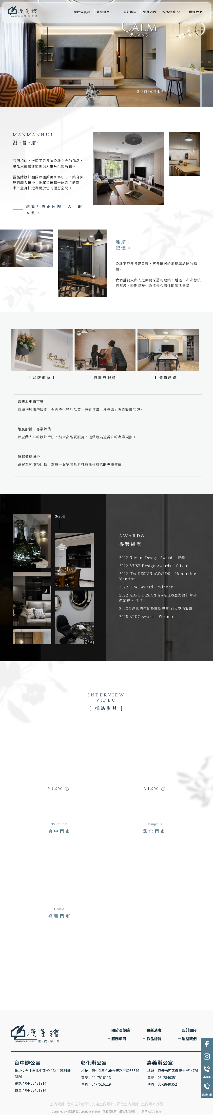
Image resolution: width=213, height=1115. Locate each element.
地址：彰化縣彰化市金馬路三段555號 (110, 1070)
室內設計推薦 (152, 1103)
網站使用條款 (127, 1111)
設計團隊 (130, 12)
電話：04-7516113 (96, 1077)
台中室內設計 (78, 1103)
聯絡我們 (196, 12)
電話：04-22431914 (30, 1083)
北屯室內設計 (103, 1103)
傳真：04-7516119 (96, 1084)
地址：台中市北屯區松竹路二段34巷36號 (43, 1073)
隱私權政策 (109, 1111)
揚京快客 (72, 1111)
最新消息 (103, 12)
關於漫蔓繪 (82, 12)
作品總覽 (169, 12)
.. (138, 1111)
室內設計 (57, 1103)
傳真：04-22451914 (30, 1090)
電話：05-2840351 (162, 1077)
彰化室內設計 (127, 1103)
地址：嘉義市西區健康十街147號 (172, 1070)
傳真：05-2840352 (162, 1084)
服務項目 (149, 12)
